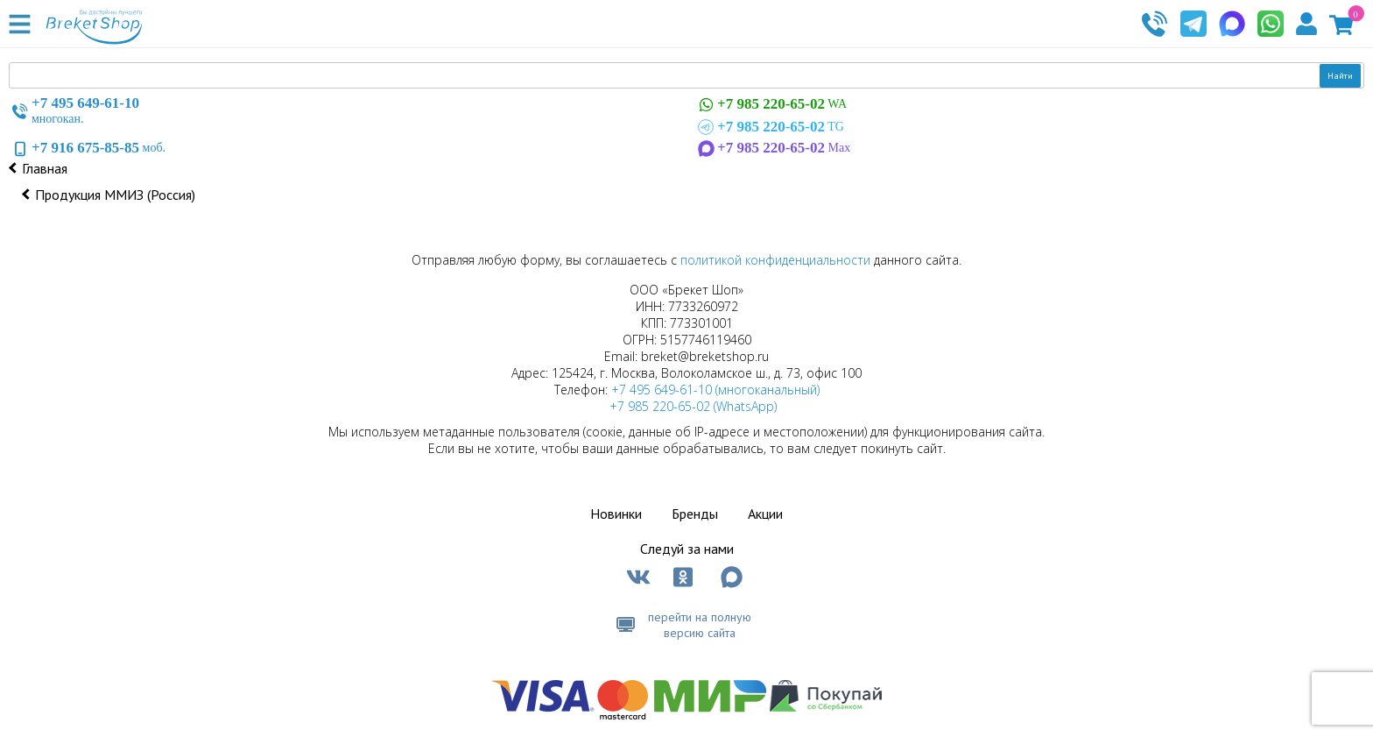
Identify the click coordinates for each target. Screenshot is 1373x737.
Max (772, 148)
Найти (1340, 75)
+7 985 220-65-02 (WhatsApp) (693, 406)
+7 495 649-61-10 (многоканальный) (715, 389)
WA (770, 105)
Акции (765, 513)
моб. (87, 148)
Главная (44, 168)
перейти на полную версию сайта (699, 625)
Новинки (616, 513)
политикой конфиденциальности (775, 260)
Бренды (695, 513)
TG (769, 127)
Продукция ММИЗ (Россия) (115, 194)
